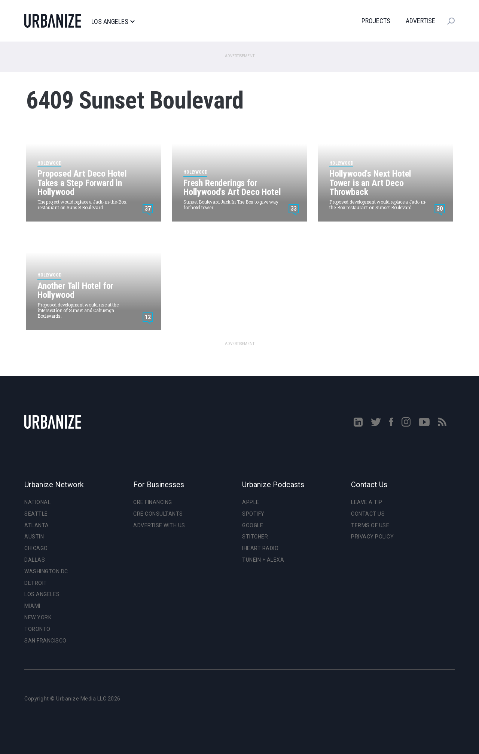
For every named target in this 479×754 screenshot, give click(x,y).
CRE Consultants (158, 514)
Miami (32, 606)
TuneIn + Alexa (263, 560)
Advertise (420, 21)
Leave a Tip (366, 502)
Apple (250, 502)
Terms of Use (370, 525)
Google (252, 525)
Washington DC (46, 571)
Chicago (36, 548)
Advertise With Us (159, 525)
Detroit (35, 583)
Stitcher (255, 537)
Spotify (253, 514)
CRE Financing (152, 502)
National (37, 502)
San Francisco (45, 641)
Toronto (37, 629)
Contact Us (368, 514)
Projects (375, 21)
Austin (34, 537)
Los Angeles (112, 21)
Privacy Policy (372, 537)
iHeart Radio (260, 548)
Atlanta (36, 525)
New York (37, 617)
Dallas (34, 560)
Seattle (36, 514)
